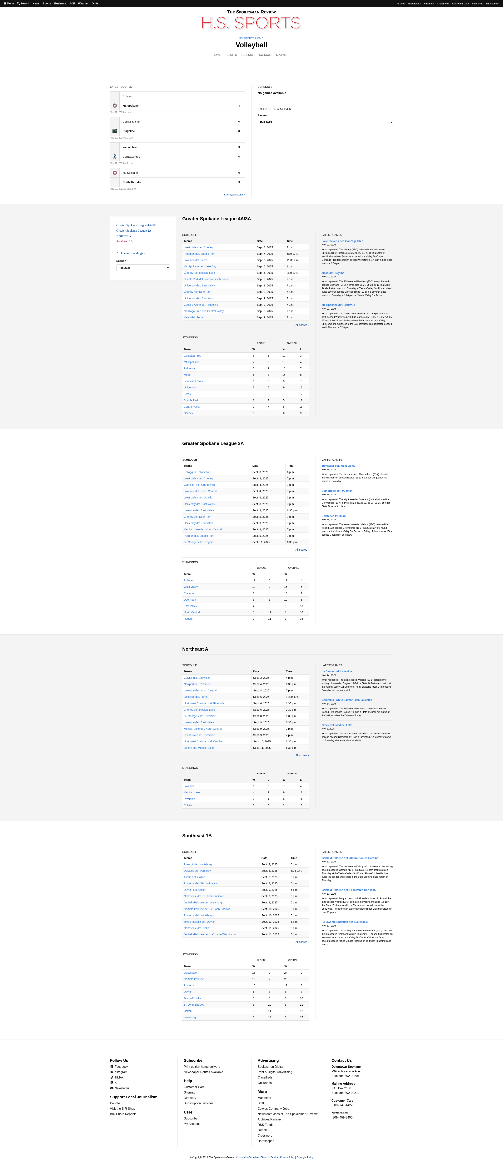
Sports (47, 3)
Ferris (187, 394)
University (190, 387)
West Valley (191, 586)
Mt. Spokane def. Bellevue (338, 304)
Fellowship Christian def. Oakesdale (345, 921)
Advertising (268, 1060)
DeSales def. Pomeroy (197, 870)
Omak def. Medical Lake (337, 725)
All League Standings (129, 253)
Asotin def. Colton (194, 877)
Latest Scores (121, 86)
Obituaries (265, 1082)
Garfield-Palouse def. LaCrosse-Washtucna (210, 934)
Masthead (264, 1097)
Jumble (263, 1130)
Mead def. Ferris (193, 317)
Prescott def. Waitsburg (198, 864)
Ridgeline (189, 368)
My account (492, 3)
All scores (301, 324)
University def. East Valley (199, 285)
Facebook (119, 1066)
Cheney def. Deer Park (197, 291)
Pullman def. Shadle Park (199, 535)
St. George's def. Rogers (198, 542)
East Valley (190, 606)
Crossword (265, 1135)
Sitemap (189, 1092)
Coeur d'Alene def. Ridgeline (201, 304)
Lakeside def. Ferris (195, 260)
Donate (115, 1103)
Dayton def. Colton (195, 889)
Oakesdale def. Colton (197, 928)
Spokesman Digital (270, 1066)
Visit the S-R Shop (122, 1108)
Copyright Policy (304, 1157)
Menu (9, 3)
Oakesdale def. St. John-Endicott (203, 896)
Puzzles (400, 3)
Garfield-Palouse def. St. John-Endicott (207, 909)
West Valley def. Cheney (198, 247)
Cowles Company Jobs (273, 1108)
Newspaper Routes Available (203, 1072)
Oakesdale (190, 972)
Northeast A (123, 236)
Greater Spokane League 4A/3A (136, 225)
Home (217, 54)
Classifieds (443, 3)
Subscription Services (198, 1103)
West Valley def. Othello (198, 497)
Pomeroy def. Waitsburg (198, 915)
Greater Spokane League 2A (133, 230)
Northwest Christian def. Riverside (204, 703)
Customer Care (460, 3)
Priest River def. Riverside (199, 735)
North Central (192, 612)
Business (60, 3)
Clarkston (189, 593)
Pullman (189, 580)
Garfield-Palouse (194, 979)
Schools (265, 54)
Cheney (188, 413)
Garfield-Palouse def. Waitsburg (203, 902)
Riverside (189, 799)
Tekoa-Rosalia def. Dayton (199, 921)
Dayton (188, 991)
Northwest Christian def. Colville (203, 741)
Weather (83, 3)
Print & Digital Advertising (275, 1072)
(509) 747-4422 (341, 1105)
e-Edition (429, 3)
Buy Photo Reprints (123, 1114)
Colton (188, 1011)
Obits (95, 3)
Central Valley (192, 406)
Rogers (188, 618)
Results (231, 54)
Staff (261, 1103)
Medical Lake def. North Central (203, 529)
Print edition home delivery (202, 1066)
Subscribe (477, 3)
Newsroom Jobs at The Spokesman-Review (287, 1114)
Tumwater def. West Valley (338, 465)
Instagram (118, 1072)
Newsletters (414, 3)
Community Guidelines (247, 1157)
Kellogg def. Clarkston (197, 472)
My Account (192, 1123)
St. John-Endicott (194, 1004)
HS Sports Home (251, 38)
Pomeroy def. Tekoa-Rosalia (201, 883)
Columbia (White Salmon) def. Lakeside (347, 699)
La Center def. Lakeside (337, 671)
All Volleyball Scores (233, 194)
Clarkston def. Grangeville (199, 484)
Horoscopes (266, 1141)
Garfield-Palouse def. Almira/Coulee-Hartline (350, 858)
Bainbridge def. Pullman (337, 490)
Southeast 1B (124, 241)
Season (262, 115)
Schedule (248, 54)
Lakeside (189, 786)
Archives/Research (270, 1119)
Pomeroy (189, 985)
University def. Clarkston (198, 298)
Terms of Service (269, 1157)
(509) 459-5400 (341, 1117)
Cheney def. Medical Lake (199, 272)
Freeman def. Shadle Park (199, 253)
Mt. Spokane (191, 362)
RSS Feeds (265, 1124)
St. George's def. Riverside (200, 716)
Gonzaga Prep (192, 355)
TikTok (116, 1077)
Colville (188, 805)
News (36, 3)
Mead (187, 374)
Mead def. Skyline (333, 273)
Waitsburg (190, 1017)
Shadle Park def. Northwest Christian (206, 279)
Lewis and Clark (193, 381)
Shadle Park (191, 400)
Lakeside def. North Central (200, 491)
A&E (72, 3)
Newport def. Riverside (197, 684)
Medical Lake (192, 792)
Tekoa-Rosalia (192, 998)
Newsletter (119, 1088)
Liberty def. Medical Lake (199, 747)
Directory (190, 1097)
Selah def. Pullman (334, 516)
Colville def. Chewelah (197, 677)
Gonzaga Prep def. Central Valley (204, 311)
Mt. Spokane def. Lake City (200, 266)
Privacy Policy (287, 1157)
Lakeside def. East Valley (199, 510)
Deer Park (190, 599)
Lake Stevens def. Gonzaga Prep (342, 241)
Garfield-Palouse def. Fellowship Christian (349, 890)
